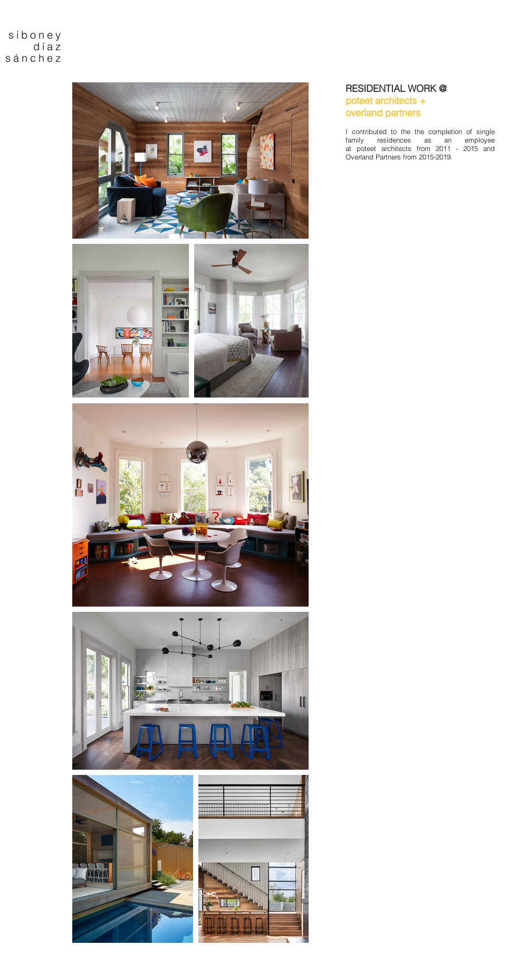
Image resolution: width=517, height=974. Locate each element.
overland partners (383, 113)
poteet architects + (386, 100)
